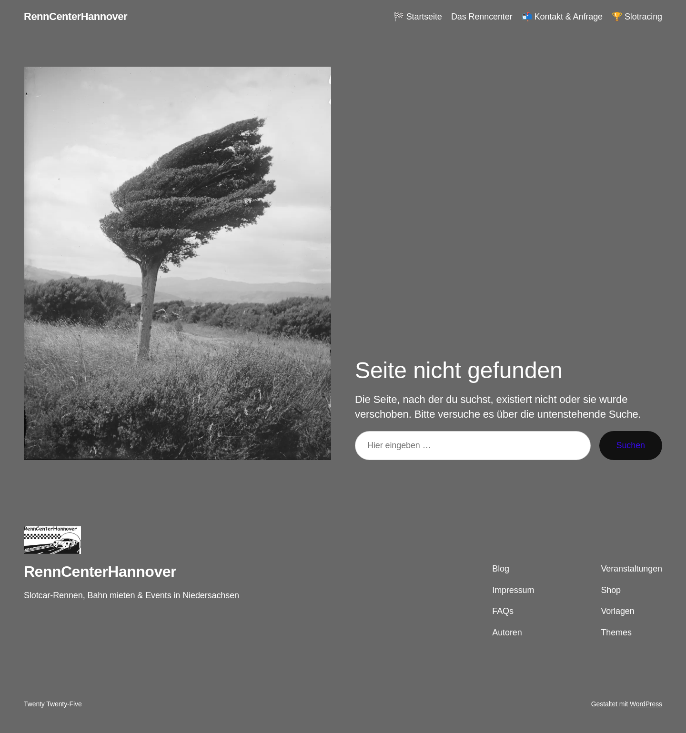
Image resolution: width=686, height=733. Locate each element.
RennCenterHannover (75, 16)
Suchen (630, 445)
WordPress (646, 704)
